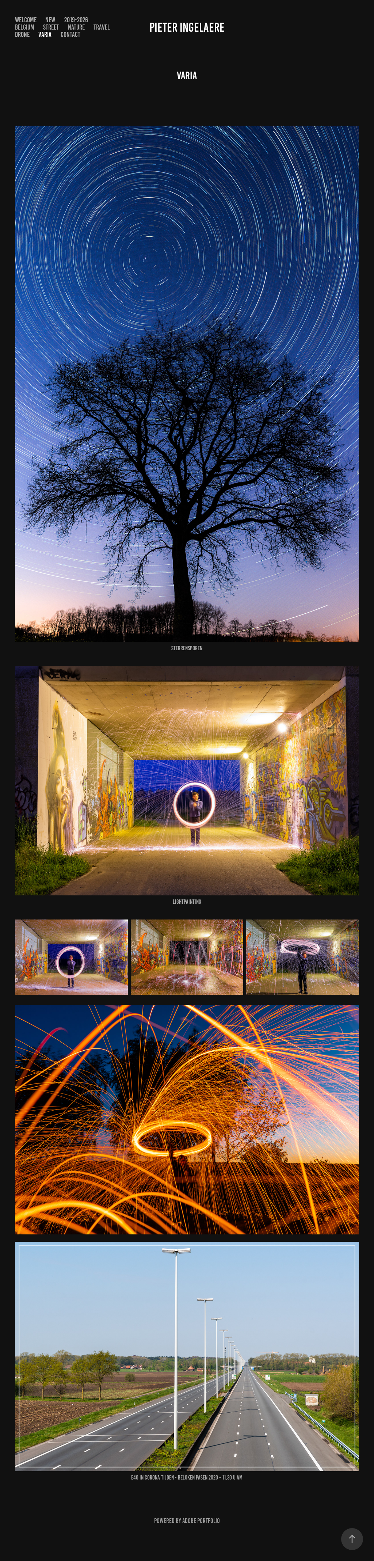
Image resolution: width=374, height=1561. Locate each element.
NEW (50, 20)
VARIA (44, 34)
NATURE (76, 27)
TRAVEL (102, 27)
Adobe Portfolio (201, 1520)
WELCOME (26, 20)
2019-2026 (76, 20)
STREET (51, 27)
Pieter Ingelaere (187, 27)
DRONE (22, 34)
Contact (70, 34)
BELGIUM (24, 27)
